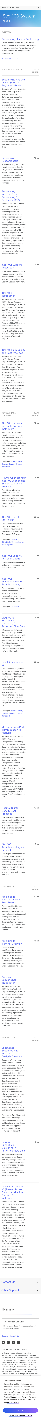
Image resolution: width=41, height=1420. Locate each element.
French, (14, 461)
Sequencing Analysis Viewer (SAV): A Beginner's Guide (13, 82)
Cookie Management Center (16, 1397)
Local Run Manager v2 (13, 663)
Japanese (15, 606)
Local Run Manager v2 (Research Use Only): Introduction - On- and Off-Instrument (13, 1192)
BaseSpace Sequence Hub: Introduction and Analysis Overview (12, 1052)
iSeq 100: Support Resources (12, 266)
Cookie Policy (29, 1400)
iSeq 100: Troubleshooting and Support (13, 847)
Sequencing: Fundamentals (10, 159)
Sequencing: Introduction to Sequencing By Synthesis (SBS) (11, 195)
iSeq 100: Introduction (9, 294)
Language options (10, 58)
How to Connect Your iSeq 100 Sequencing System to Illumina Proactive (14, 482)
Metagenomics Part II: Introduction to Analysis (13, 730)
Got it (20, 1410)
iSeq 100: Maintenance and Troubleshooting (12, 581)
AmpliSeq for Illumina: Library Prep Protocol (11, 899)
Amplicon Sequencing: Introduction (9, 980)
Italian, (20, 461)
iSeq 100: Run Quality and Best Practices (13, 351)
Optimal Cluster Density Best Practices (10, 811)
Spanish (12, 464)
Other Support (10, 1290)
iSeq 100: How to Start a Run (11, 518)
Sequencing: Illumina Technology (20, 39)
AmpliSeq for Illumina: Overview (12, 942)
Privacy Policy (13, 1402)
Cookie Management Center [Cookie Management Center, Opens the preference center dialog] (21, 1416)
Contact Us (8, 1282)
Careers (5, 1336)
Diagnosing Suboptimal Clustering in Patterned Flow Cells (13, 622)
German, (5, 464)
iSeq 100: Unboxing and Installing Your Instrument (12, 426)
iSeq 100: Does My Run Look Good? (12, 557)
